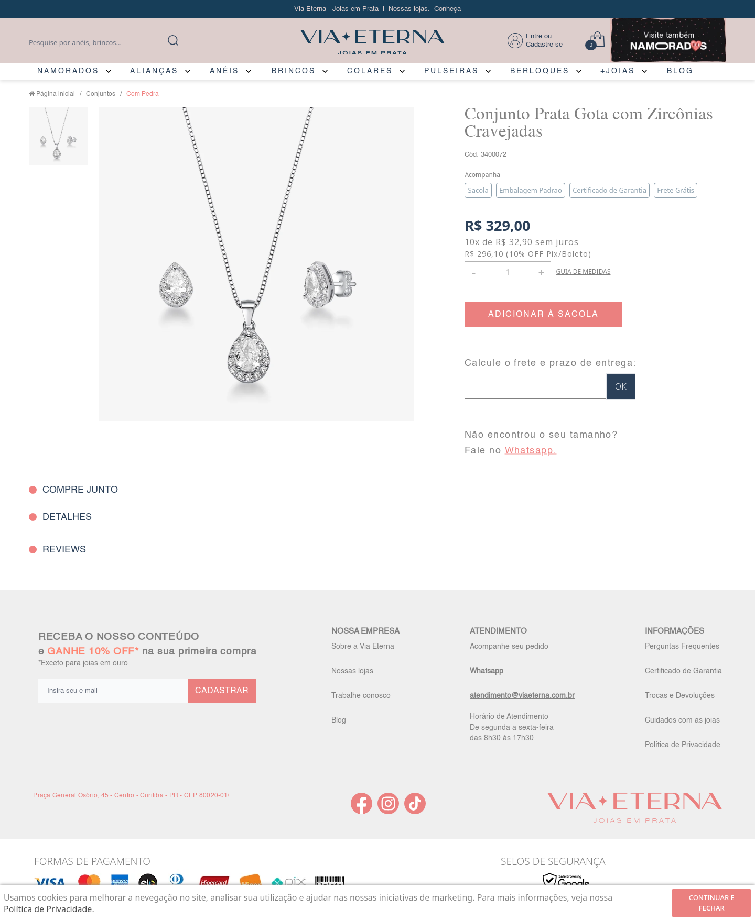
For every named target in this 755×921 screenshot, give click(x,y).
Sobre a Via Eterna (362, 646)
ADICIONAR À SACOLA (543, 314)
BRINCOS (294, 71)
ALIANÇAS (154, 71)
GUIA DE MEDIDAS (583, 271)
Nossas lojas (352, 671)
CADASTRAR (222, 691)
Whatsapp (486, 671)
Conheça (447, 9)
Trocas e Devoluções (680, 696)
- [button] (473, 272)
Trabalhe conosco (361, 696)
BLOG (680, 71)
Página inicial (55, 94)
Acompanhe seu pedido (509, 646)
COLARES (370, 71)
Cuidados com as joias (682, 720)
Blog (338, 720)
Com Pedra (142, 94)
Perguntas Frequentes (682, 646)
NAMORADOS (68, 71)
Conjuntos (100, 94)
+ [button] (541, 271)
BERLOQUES (539, 71)
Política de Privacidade (682, 745)
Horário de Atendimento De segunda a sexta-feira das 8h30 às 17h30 (512, 727)
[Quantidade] (508, 272)
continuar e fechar (712, 903)
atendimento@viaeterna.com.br (522, 696)
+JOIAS (617, 71)
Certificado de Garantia (683, 671)
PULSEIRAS (451, 71)
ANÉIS (224, 71)
